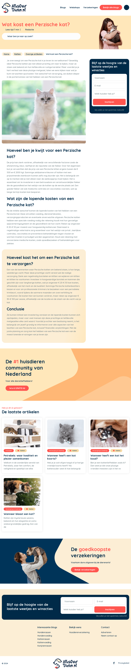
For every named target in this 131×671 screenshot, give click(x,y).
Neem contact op (109, 635)
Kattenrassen (43, 639)
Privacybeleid (123, 663)
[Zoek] (126, 7)
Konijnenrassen (44, 646)
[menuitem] (55, 8)
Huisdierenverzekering (79, 632)
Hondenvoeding (44, 635)
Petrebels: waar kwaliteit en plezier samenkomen (21, 457)
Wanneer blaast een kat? (19, 513)
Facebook (114, 663)
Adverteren (106, 632)
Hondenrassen (44, 632)
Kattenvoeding (44, 642)
